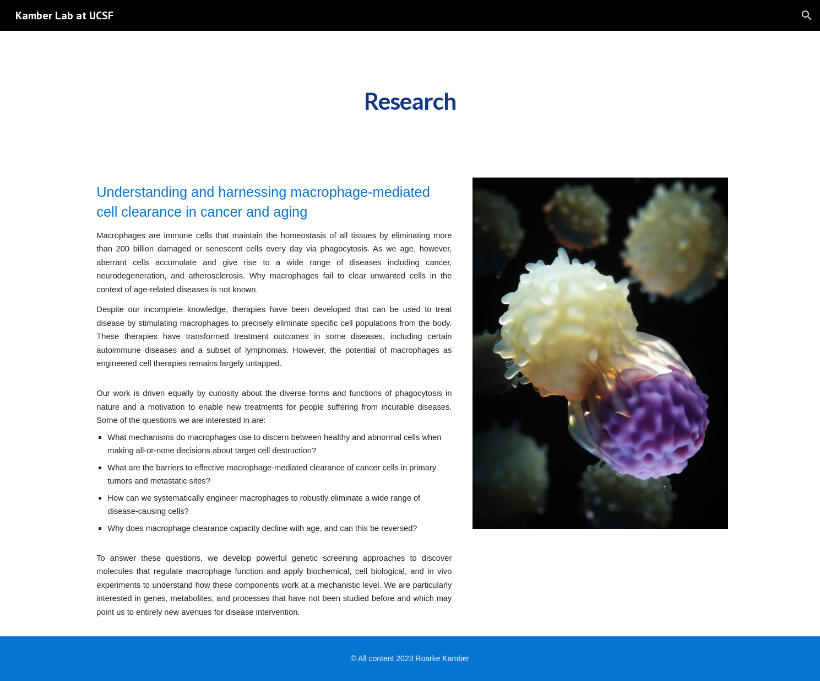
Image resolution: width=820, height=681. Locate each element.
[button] (807, 15)
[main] (410, 97)
